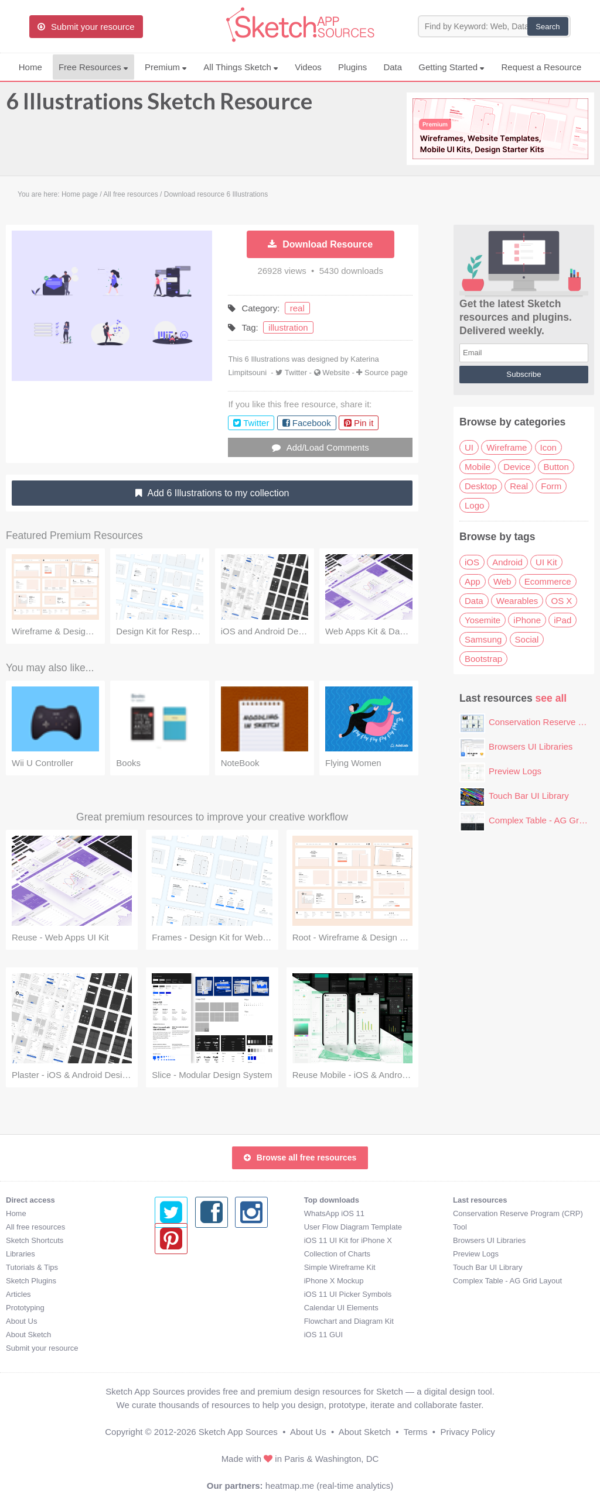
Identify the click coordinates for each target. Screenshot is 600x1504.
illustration (288, 327)
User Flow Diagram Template (204, 1227)
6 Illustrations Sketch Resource (159, 106)
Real (519, 486)
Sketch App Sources (238, 1432)
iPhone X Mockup (184, 1280)
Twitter (296, 372)
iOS (472, 562)
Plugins (352, 67)
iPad (562, 620)
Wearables (517, 601)
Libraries (20, 1253)
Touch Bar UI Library (529, 796)
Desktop (481, 486)
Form (551, 486)
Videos (308, 67)
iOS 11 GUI (174, 1334)
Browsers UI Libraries (530, 746)
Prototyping (25, 1307)
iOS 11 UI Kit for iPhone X (199, 1240)
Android (507, 562)
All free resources (35, 1227)
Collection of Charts (188, 1253)
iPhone (527, 620)
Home (30, 67)
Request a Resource (542, 67)
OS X (561, 601)
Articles (18, 1294)
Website (336, 372)
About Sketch (28, 1334)
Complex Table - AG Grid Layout (358, 1280)
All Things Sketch (240, 67)
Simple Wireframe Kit (190, 1267)
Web (502, 581)
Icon (548, 447)
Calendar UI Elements (192, 1307)
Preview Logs (515, 771)
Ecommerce (547, 581)
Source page (386, 372)
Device (516, 467)
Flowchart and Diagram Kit (199, 1321)
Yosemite (482, 620)
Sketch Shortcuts (34, 1240)
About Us (21, 1321)
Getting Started (451, 67)
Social (527, 639)
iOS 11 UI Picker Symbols (199, 1294)
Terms (416, 1432)
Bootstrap (483, 659)
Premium (166, 67)
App (472, 581)
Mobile (477, 467)
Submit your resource (42, 1348)
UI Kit (546, 562)
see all (551, 698)
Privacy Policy (467, 1432)
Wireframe (506, 447)
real (297, 308)
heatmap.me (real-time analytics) (329, 1486)
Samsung (483, 639)
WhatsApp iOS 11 (185, 1213)
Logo (474, 505)
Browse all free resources (300, 1157)
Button (555, 467)
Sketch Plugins (31, 1280)
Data (392, 67)
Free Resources (93, 67)
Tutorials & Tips (32, 1267)
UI (469, 447)
